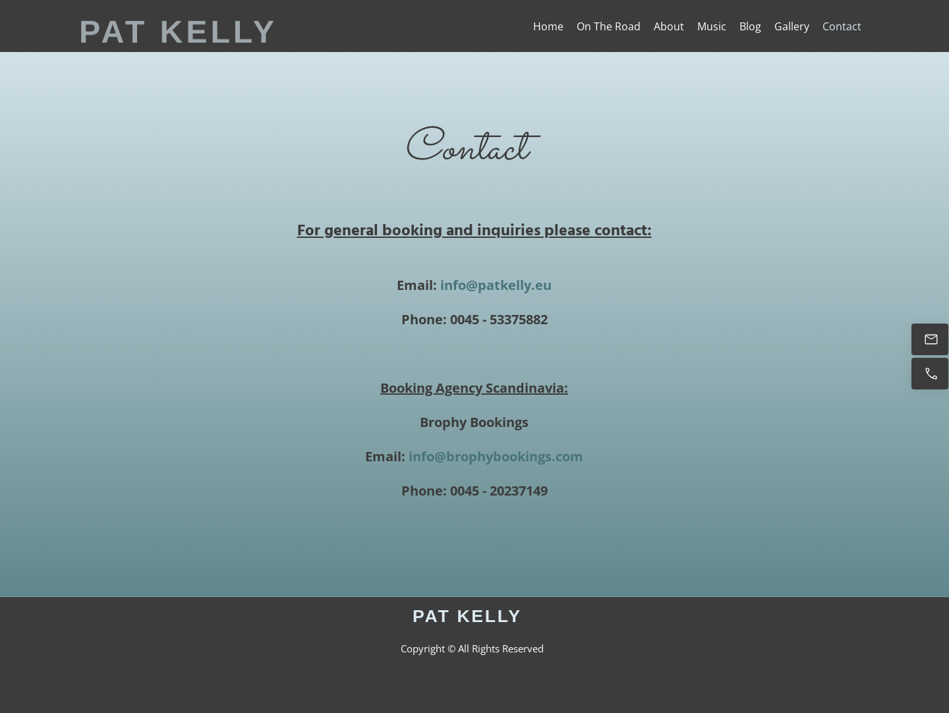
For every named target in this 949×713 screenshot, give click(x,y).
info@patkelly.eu (496, 285)
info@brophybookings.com (496, 456)
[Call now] (929, 373)
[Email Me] (929, 339)
